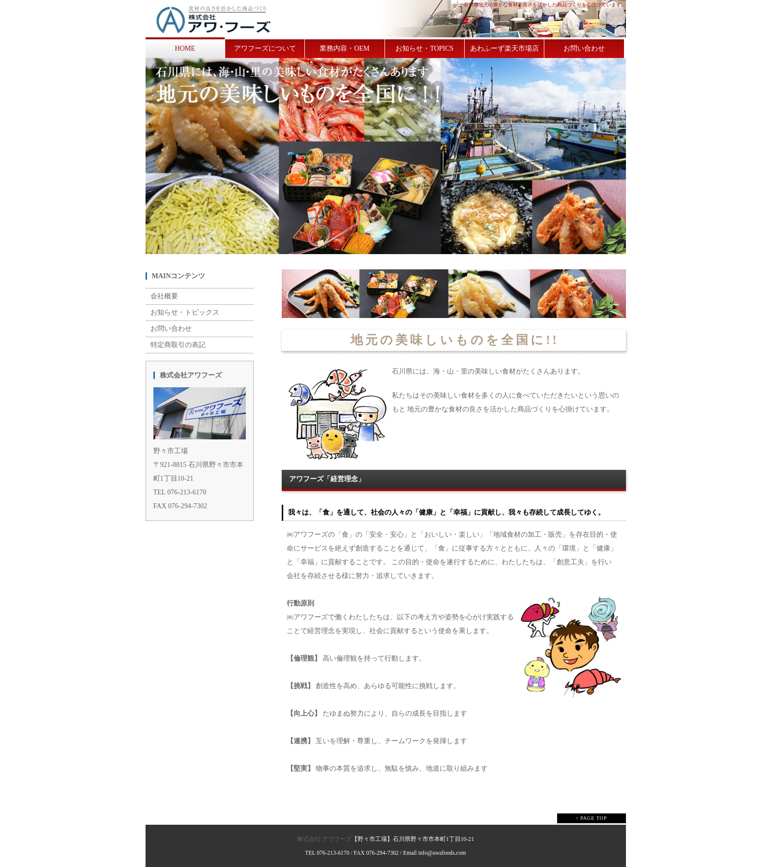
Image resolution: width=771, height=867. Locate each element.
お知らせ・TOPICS (424, 48)
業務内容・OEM (344, 48)
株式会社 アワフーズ (324, 839)
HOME (185, 48)
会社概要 (164, 296)
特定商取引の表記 (178, 344)
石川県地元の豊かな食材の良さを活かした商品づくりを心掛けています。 (545, 4)
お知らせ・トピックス (184, 312)
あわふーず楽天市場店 (504, 48)
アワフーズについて (265, 48)
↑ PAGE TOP (591, 818)
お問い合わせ (584, 48)
